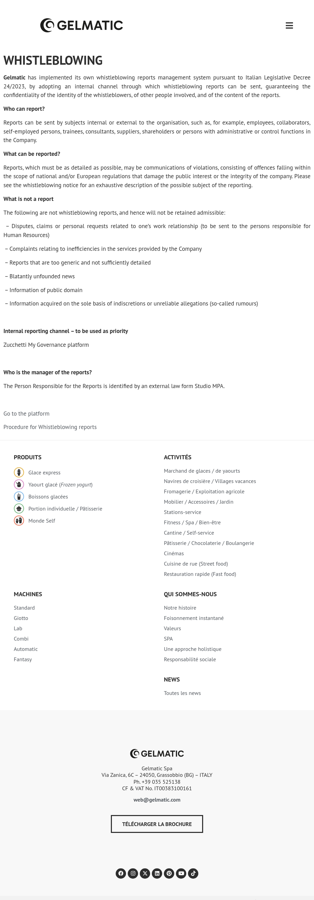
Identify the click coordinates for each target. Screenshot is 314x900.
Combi (21, 624)
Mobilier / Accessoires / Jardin (198, 487)
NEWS (172, 665)
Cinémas (174, 539)
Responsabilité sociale (190, 645)
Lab (18, 614)
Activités (177, 443)
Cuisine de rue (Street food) (196, 549)
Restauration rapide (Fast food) (200, 559)
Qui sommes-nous (190, 580)
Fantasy (23, 645)
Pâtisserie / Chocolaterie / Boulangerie (209, 528)
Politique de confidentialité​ (31, 888)
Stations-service (182, 497)
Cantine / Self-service (189, 518)
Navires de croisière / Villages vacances (210, 466)
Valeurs (172, 614)
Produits (27, 443)
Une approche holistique (192, 634)
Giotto (21, 603)
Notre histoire (180, 593)
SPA (168, 624)
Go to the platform (26, 399)
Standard (24, 593)
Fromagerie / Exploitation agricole (204, 477)
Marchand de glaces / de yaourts (202, 456)
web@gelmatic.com (157, 785)
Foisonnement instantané (194, 603)
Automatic (26, 634)
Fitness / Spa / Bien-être (192, 508)
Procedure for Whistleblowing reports (50, 413)
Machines (28, 580)
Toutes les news (182, 678)
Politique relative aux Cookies (93, 888)
